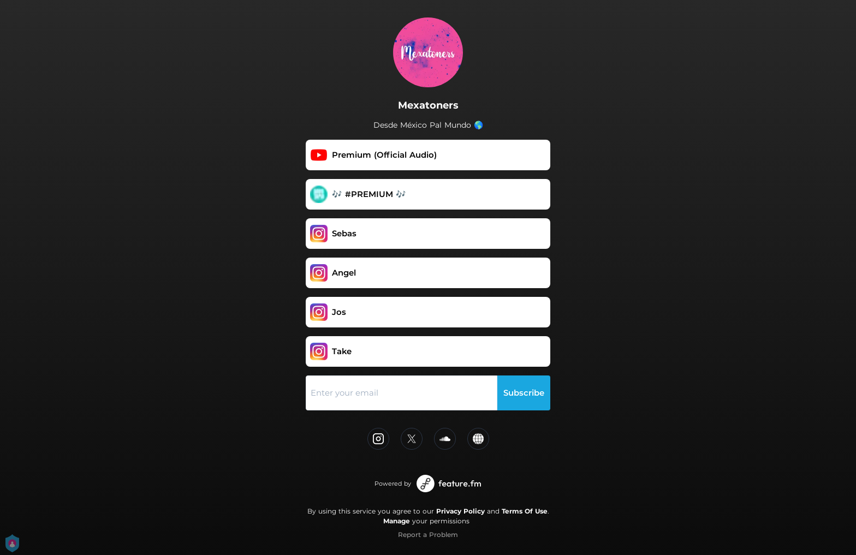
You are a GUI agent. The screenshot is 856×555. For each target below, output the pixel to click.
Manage (396, 521)
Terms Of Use (525, 511)
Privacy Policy (460, 511)
